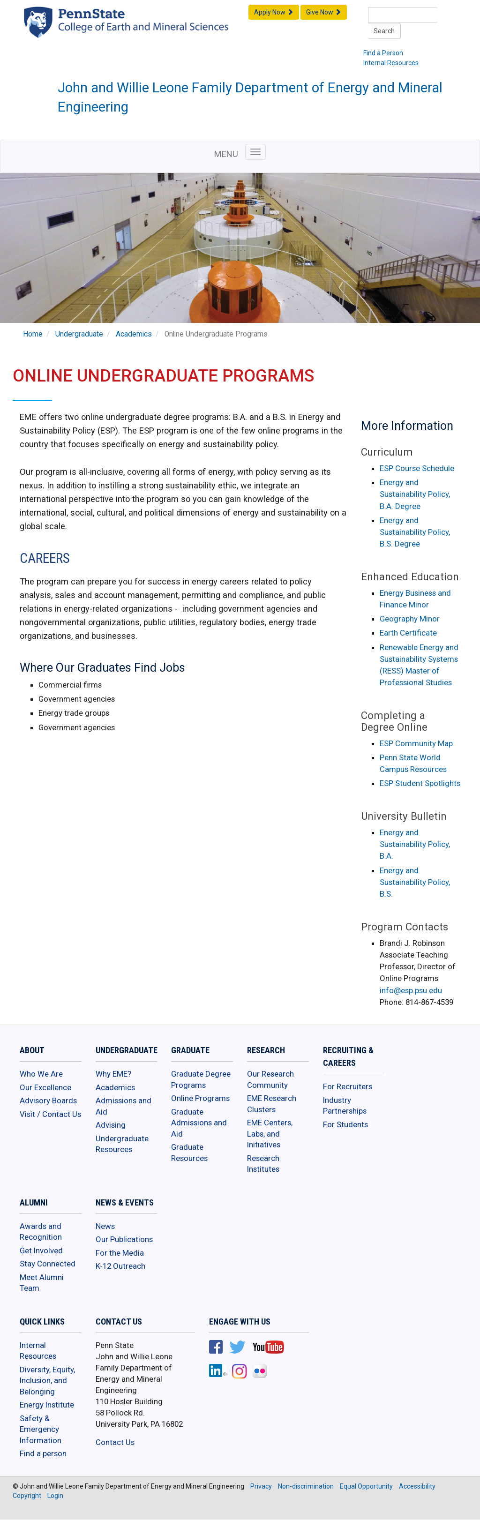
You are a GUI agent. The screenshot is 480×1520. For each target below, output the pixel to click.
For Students (345, 1124)
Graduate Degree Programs (201, 1079)
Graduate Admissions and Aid (199, 1122)
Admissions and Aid (123, 1106)
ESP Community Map (416, 743)
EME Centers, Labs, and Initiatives (269, 1133)
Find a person (43, 1453)
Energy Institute (47, 1404)
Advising (111, 1125)
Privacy (261, 1486)
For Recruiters (347, 1086)
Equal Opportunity (366, 1486)
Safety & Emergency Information (40, 1429)
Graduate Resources (189, 1152)
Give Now (323, 12)
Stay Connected (47, 1263)
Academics (134, 334)
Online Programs (200, 1098)
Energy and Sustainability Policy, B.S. (415, 882)
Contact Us (115, 1442)
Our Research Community (270, 1079)
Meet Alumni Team (42, 1283)
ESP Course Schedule (417, 468)
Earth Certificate (408, 632)
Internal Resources (391, 63)
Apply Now (273, 12)
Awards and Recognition (41, 1231)
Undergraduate (79, 334)
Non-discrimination (306, 1486)
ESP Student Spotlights (420, 783)
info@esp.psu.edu (411, 990)
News (105, 1226)
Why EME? (113, 1073)
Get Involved (41, 1250)
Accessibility (417, 1486)
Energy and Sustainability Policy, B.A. (415, 844)
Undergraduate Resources (122, 1144)
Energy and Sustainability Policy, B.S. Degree (415, 532)
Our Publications (124, 1239)
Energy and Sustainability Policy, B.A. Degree (415, 494)
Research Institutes (263, 1163)
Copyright (27, 1495)
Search (384, 31)
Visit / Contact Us (50, 1114)
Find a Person (383, 53)
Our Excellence (45, 1087)
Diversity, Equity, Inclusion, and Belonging (47, 1380)
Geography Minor (410, 618)
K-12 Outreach (120, 1266)
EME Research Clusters (271, 1103)
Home (33, 334)
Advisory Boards (48, 1100)
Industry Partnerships (345, 1105)
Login (55, 1495)
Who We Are (41, 1073)
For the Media (120, 1253)
